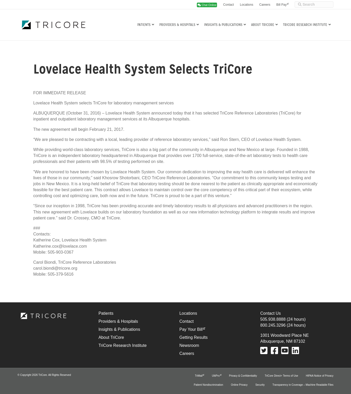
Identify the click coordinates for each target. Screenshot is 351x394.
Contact (228, 4)
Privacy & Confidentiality (243, 375)
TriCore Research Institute (305, 25)
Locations (246, 4)
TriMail (199, 375)
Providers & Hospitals (177, 25)
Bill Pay (281, 4)
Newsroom (189, 345)
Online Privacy (239, 384)
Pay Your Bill (191, 329)
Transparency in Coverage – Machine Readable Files (302, 384)
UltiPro (216, 375)
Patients (144, 25)
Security (260, 384)
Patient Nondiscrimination (208, 384)
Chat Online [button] (207, 4)
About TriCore (262, 25)
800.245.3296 (273, 325)
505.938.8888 (273, 319)
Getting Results (193, 337)
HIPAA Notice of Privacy (320, 375)
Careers (264, 4)
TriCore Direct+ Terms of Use (281, 375)
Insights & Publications (223, 25)
